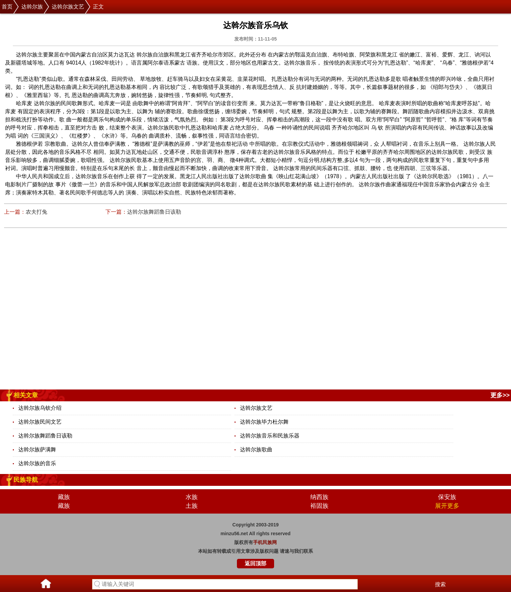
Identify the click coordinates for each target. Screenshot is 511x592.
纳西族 (319, 497)
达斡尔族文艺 (68, 6)
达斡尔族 (32, 6)
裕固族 (319, 505)
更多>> (500, 395)
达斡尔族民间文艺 (40, 422)
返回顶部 (255, 563)
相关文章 (26, 395)
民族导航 (26, 479)
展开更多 (447, 505)
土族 (192, 505)
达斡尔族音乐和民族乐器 (269, 436)
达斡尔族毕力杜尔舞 (264, 422)
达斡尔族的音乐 (37, 463)
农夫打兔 (36, 212)
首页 (7, 6)
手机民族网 (265, 542)
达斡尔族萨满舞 (37, 449)
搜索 (440, 584)
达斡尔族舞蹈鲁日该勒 (154, 212)
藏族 (64, 497)
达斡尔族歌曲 (256, 449)
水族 (192, 497)
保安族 (447, 497)
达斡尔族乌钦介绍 (40, 408)
